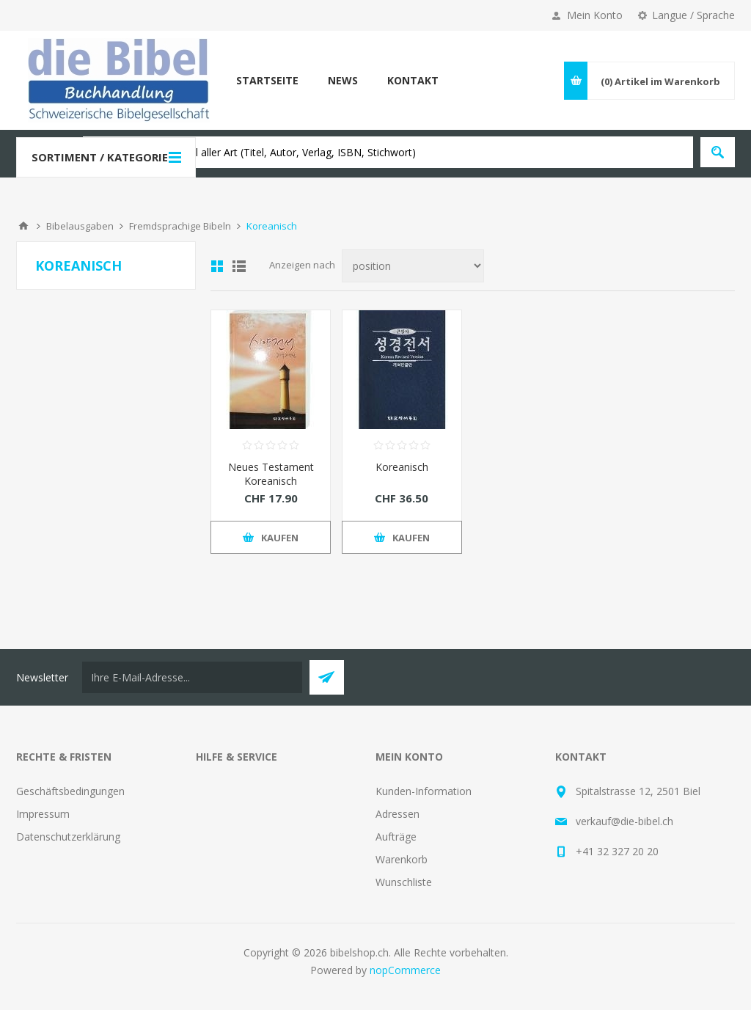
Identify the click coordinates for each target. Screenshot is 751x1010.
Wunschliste (404, 882)
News (343, 80)
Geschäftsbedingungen (70, 791)
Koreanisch (402, 467)
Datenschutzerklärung (68, 837)
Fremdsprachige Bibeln (180, 226)
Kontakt (413, 80)
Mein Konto (595, 15)
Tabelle (217, 266)
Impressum (43, 814)
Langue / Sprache (693, 15)
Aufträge (396, 837)
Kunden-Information (424, 791)
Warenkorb (402, 859)
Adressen (398, 814)
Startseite (267, 80)
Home (23, 226)
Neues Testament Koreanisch (271, 474)
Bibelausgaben (80, 226)
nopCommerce (405, 970)
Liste (239, 266)
